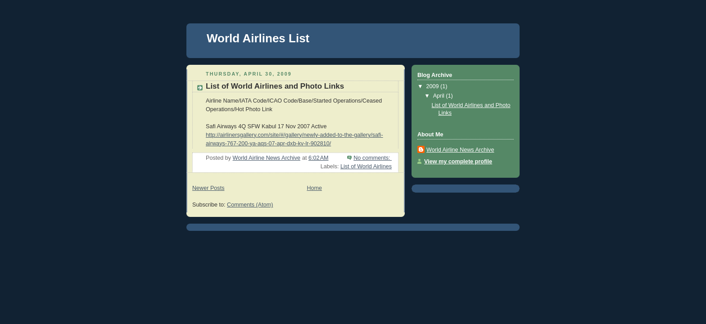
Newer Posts (208, 188)
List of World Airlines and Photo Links (275, 86)
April (439, 96)
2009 (433, 86)
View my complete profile (458, 161)
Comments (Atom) (250, 205)
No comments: (372, 158)
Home (314, 188)
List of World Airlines (366, 166)
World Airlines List (258, 38)
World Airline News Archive (460, 150)
